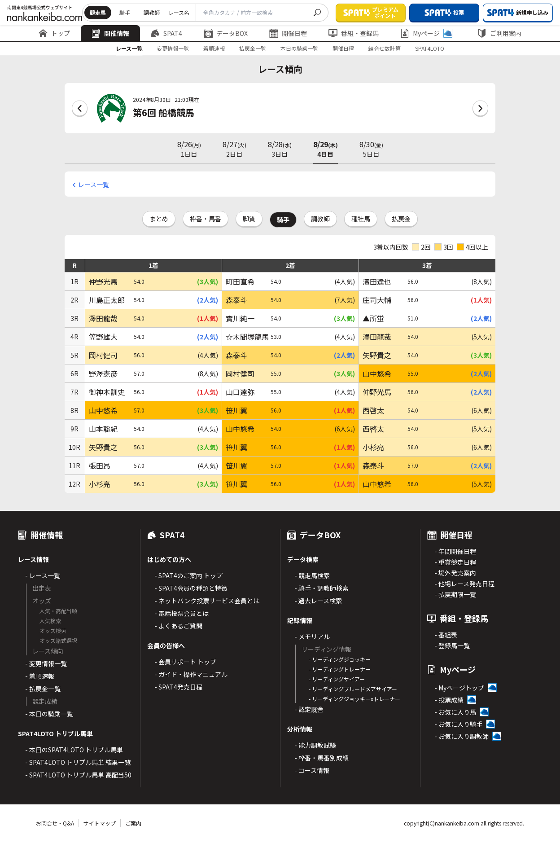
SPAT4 (166, 33)
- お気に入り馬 (455, 711)
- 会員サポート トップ (185, 661)
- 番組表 (445, 634)
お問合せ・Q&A (55, 823)
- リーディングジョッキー (340, 659)
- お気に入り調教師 (461, 736)
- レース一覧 (42, 575)
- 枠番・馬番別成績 (321, 757)
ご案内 (133, 823)
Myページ (426, 33)
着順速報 (214, 48)
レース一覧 (129, 48)
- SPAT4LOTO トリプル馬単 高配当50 (78, 774)
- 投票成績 (449, 699)
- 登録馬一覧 (452, 645)
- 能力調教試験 (315, 745)
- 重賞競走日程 (455, 562)
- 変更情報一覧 (46, 663)
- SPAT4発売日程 (178, 686)
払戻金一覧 (252, 48)
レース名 (178, 12)
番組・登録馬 (353, 33)
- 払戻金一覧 (43, 688)
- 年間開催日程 (455, 551)
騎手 (124, 12)
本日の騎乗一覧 (299, 48)
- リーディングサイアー (337, 679)
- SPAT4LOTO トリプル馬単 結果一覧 (78, 762)
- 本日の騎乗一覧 (49, 713)
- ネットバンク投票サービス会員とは (206, 600)
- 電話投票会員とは (181, 613)
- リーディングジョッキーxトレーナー (354, 698)
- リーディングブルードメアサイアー (353, 689)
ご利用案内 (499, 33)
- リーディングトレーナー (340, 669)
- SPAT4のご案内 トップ (188, 575)
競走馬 (98, 12)
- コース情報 (311, 770)
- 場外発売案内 (455, 572)
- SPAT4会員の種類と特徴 (191, 588)
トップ (54, 33)
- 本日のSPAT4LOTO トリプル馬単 (74, 749)
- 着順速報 (39, 676)
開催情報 (110, 33)
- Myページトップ (459, 687)
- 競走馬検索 (312, 575)
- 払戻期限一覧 (455, 594)
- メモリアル (312, 636)
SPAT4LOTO (429, 48)
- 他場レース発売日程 (464, 583)
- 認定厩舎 (309, 709)
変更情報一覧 (173, 48)
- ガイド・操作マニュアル (191, 674)
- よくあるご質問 (178, 625)
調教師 (152, 12)
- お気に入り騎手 (458, 724)
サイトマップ (99, 823)
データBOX (226, 33)
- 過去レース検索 (318, 600)
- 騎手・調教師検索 (321, 588)
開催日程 (288, 33)
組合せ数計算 (384, 48)
